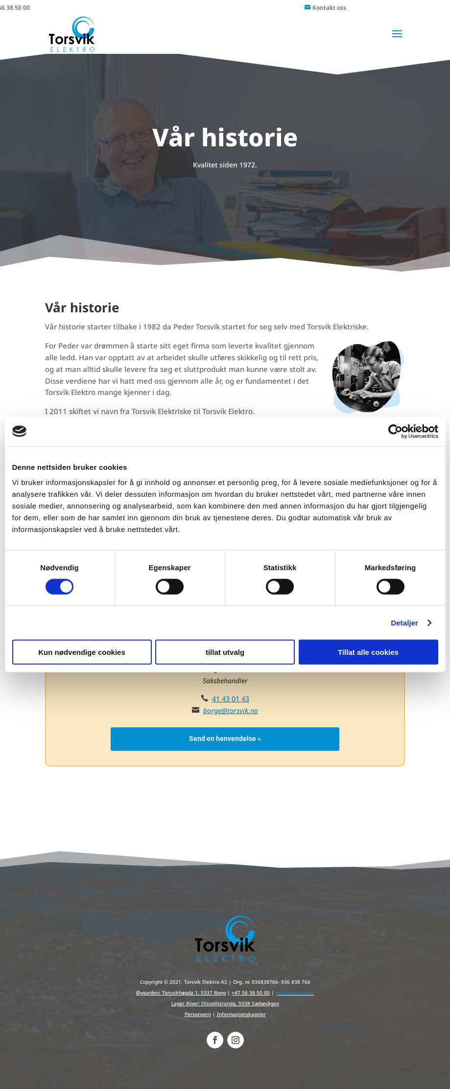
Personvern (198, 1014)
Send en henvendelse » (225, 738)
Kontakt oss (329, 7)
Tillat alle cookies (368, 652)
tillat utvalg (225, 652)
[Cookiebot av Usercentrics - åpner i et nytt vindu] (395, 431)
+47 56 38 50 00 (251, 992)
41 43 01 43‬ (230, 698)
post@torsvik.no (295, 992)
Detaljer (404, 622)
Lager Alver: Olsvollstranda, (204, 1003)
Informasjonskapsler (241, 1014)
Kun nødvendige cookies (81, 652)
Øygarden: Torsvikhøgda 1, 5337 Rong (181, 992)
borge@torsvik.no (230, 710)
